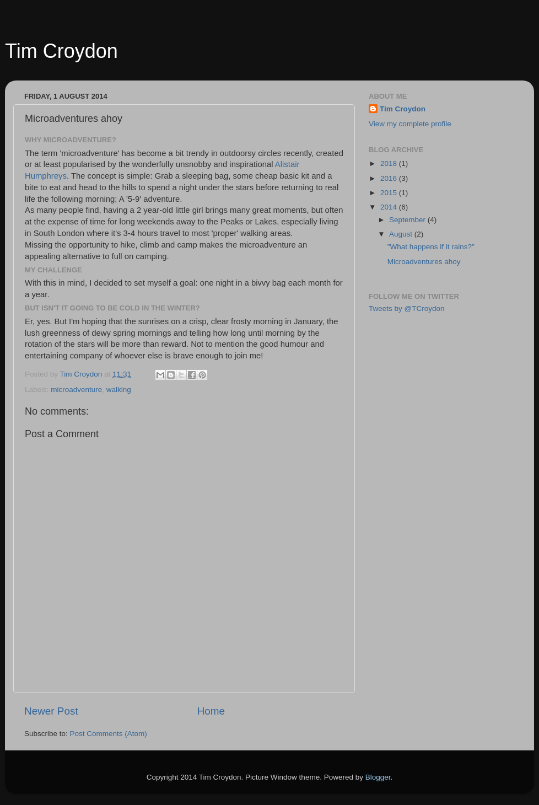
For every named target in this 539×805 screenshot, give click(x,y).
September (408, 220)
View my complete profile (410, 124)
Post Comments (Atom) (108, 733)
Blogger (378, 777)
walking (118, 389)
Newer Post (51, 711)
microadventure (76, 389)
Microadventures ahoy (424, 261)
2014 (389, 207)
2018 (389, 163)
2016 (389, 178)
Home (211, 711)
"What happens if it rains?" (431, 247)
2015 (389, 193)
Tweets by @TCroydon (407, 308)
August (401, 234)
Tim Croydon (61, 51)
